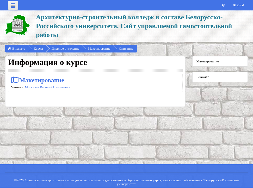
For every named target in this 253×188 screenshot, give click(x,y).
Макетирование (41, 80)
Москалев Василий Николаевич (47, 87)
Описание (126, 48)
